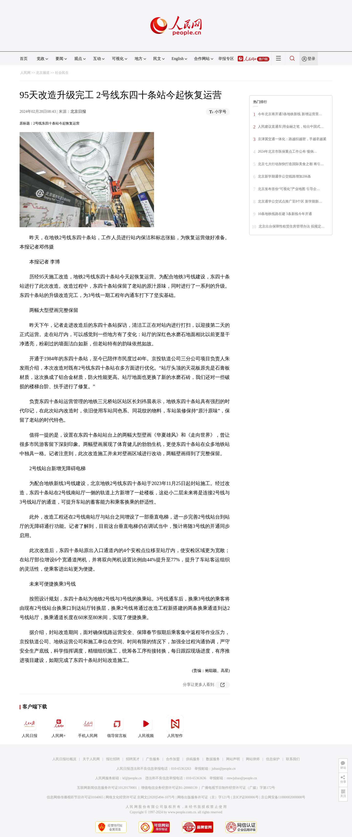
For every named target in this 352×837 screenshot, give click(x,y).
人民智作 (175, 726)
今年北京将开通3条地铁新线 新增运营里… (290, 114)
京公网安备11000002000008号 (283, 797)
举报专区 (226, 59)
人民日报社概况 (64, 759)
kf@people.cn (132, 778)
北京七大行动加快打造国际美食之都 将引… (291, 164)
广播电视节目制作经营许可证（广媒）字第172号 (238, 788)
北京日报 (78, 111)
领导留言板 (117, 726)
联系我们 (293, 759)
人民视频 (145, 726)
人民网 (25, 73)
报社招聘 (113, 759)
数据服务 (213, 759)
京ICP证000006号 (246, 797)
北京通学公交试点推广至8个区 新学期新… (290, 201)
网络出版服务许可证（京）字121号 (203, 797)
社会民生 (62, 73)
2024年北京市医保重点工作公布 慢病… (287, 151)
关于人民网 (91, 759)
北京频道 (43, 73)
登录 (311, 59)
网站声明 (233, 759)
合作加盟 (173, 759)
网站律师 (253, 759)
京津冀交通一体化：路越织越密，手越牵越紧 (292, 139)
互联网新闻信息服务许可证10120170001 (107, 788)
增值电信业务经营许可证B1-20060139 (169, 788)
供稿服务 (193, 759)
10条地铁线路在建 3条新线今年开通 (285, 214)
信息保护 (273, 759)
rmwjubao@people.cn (242, 778)
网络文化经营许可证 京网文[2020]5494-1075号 (140, 797)
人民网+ (58, 726)
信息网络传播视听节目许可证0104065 (75, 797)
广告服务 (153, 759)
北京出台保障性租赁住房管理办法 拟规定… (292, 226)
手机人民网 (88, 726)
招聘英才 (133, 759)
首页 (24, 59)
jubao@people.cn (224, 768)
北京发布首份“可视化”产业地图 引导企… (289, 189)
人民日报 (29, 726)
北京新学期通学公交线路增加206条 (284, 176)
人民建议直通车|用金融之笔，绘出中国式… (291, 126)
